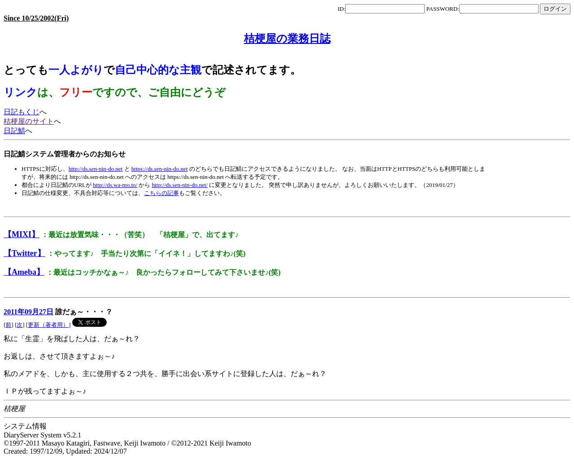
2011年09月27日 (28, 312)
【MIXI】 (21, 234)
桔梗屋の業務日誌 (287, 38)
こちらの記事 (161, 193)
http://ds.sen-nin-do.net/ (180, 185)
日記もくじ (21, 112)
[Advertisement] (167, 206)
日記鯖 (14, 130)
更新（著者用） (48, 324)
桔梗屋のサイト (29, 121)
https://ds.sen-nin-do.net (159, 168)
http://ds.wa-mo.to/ (115, 185)
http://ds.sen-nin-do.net (96, 168)
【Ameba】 (24, 272)
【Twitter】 (24, 253)
